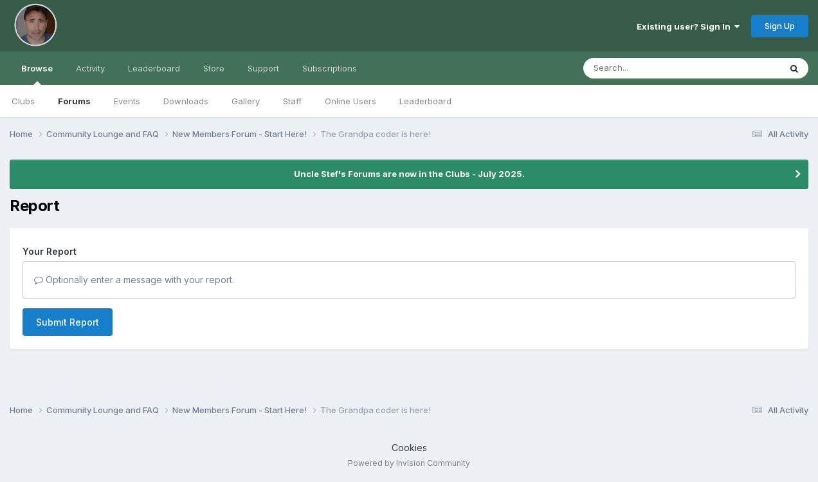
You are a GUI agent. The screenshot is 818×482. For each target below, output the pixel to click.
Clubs (23, 101)
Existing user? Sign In (688, 26)
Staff (292, 101)
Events (127, 101)
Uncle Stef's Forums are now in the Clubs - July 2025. (409, 174)
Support (263, 68)
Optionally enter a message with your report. (134, 279)
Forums (74, 101)
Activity (90, 68)
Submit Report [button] (67, 322)
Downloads (185, 101)
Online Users (350, 101)
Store (213, 68)
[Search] (646, 68)
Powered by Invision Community (409, 463)
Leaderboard (425, 101)
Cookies (409, 447)
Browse (37, 74)
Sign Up (780, 26)
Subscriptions (329, 68)
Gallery (246, 101)
